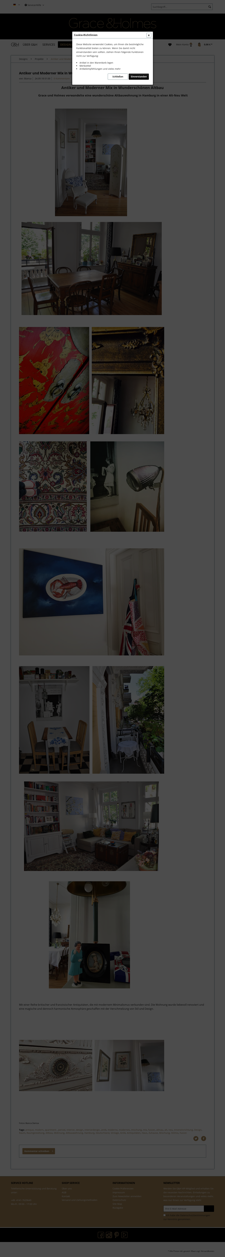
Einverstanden (139, 76)
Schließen (117, 76)
